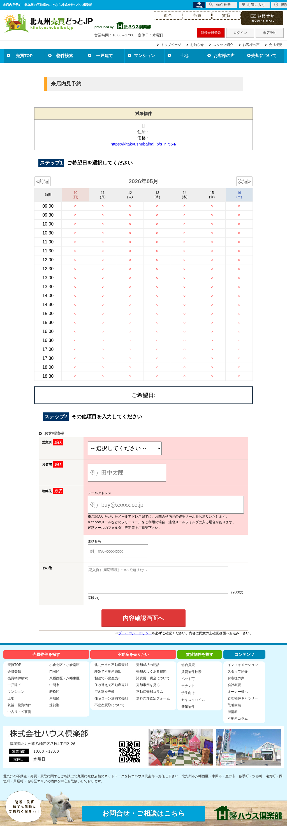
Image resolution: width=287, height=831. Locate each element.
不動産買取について (109, 710)
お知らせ (197, 45)
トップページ (171, 45)
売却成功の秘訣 (148, 670)
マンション (144, 55)
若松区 (54, 697)
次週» (244, 181)
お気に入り (253, 5)
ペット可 (188, 684)
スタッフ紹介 (223, 45)
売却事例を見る (148, 690)
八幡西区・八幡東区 (64, 683)
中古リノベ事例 (19, 717)
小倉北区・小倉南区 (64, 670)
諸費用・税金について (153, 683)
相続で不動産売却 (107, 683)
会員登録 (14, 677)
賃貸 (226, 15)
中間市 (54, 690)
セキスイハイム (193, 705)
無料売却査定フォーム (153, 703)
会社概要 (275, 45)
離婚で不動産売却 (107, 677)
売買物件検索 (18, 683)
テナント (188, 691)
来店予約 (269, 33)
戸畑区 (54, 703)
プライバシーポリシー (135, 638)
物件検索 (64, 55)
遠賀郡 (54, 710)
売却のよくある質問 (151, 677)
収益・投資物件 (19, 710)
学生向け (188, 698)
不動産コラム (238, 724)
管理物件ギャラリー (243, 703)
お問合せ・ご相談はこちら (143, 818)
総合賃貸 (188, 670)
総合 (168, 15)
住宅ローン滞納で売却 (111, 703)
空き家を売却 (104, 697)
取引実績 (234, 710)
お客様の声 (251, 45)
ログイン (240, 33)
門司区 (54, 677)
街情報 (233, 717)
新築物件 (188, 712)
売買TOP (24, 55)
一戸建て (104, 55)
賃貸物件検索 (191, 677)
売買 (197, 15)
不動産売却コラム (149, 697)
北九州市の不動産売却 (111, 670)
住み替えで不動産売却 (111, 690)
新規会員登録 (211, 33)
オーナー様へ (238, 697)
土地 (184, 55)
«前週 (42, 181)
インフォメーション (243, 670)
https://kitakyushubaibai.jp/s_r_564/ (143, 144)
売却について (263, 55)
